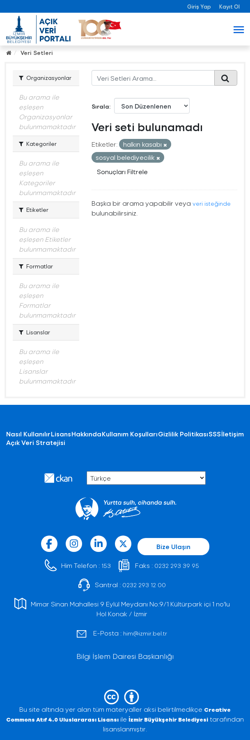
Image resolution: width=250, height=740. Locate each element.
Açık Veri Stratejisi (35, 442)
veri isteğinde (212, 203)
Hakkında (86, 433)
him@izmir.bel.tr (145, 633)
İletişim (232, 433)
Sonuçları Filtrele (122, 171)
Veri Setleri (37, 53)
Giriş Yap (199, 6)
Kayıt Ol (229, 6)
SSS (215, 433)
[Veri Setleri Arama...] (153, 78)
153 (106, 566)
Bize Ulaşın (173, 546)
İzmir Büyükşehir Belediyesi (168, 719)
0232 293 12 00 (144, 585)
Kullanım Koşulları (130, 433)
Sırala (100, 106)
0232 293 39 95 (176, 566)
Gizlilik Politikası (183, 433)
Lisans (61, 433)
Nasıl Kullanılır (28, 433)
